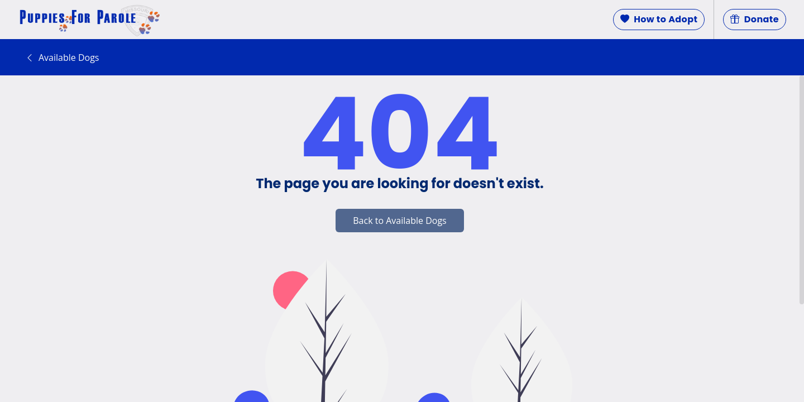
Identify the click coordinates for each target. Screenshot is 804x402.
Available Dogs (62, 57)
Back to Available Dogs (399, 220)
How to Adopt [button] (659, 19)
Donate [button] (754, 19)
